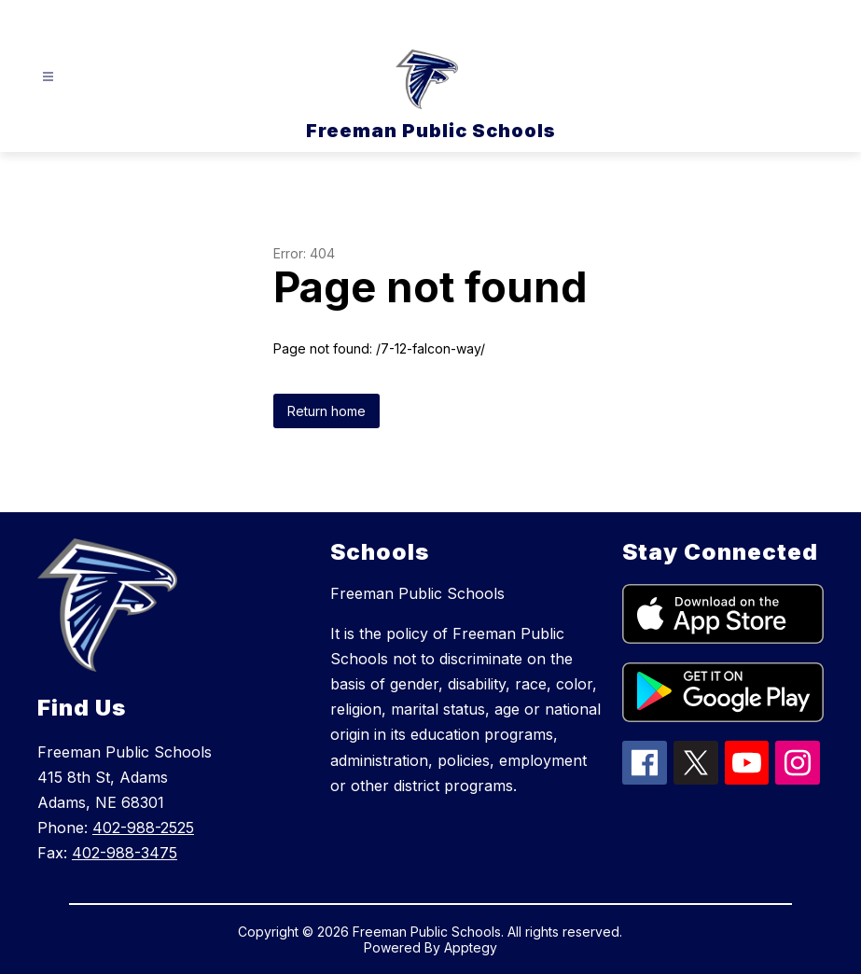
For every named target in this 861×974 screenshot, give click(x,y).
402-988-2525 (143, 827)
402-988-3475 (124, 852)
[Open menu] (48, 77)
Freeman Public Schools (417, 593)
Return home (326, 411)
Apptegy (470, 947)
